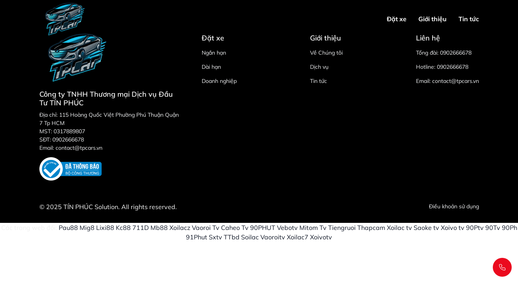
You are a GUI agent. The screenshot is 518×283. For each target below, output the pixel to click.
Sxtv (215, 237)
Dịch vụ (319, 66)
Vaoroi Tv (205, 228)
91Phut (196, 237)
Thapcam (371, 228)
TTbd (232, 237)
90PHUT (262, 228)
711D (140, 228)
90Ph (509, 228)
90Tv (492, 228)
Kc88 (123, 228)
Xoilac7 (297, 237)
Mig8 (87, 228)
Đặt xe (397, 19)
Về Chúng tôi (326, 52)
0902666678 (456, 52)
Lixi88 (105, 228)
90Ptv (475, 228)
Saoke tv (426, 228)
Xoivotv (321, 237)
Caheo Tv (235, 228)
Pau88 (68, 228)
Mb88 (159, 228)
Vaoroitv (272, 237)
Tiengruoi (342, 228)
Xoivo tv (452, 228)
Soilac (250, 237)
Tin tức (469, 19)
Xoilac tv (399, 228)
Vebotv (287, 228)
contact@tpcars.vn (455, 81)
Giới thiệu (432, 19)
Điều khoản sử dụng (454, 206)
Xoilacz (179, 228)
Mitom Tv (313, 228)
